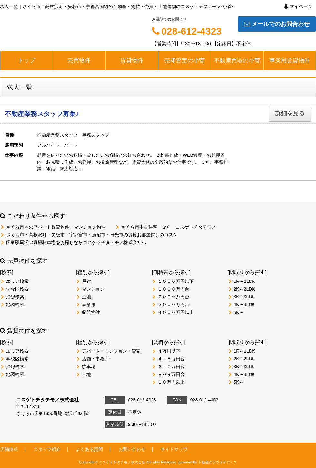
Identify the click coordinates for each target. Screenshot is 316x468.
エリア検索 (17, 281)
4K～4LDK (244, 304)
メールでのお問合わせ (277, 24)
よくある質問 (89, 449)
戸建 (86, 281)
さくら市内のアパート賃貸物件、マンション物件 (55, 226)
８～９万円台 (171, 374)
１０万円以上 (171, 382)
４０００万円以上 (176, 312)
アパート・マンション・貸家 (111, 351)
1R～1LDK (244, 281)
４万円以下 (169, 351)
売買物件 (79, 60)
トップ (26, 60)
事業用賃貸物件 (289, 60)
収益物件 (91, 312)
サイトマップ (174, 449)
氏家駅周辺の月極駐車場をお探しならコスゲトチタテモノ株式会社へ (76, 242)
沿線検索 (15, 296)
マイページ (298, 6)
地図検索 (15, 304)
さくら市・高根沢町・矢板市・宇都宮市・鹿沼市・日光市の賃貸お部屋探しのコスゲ (92, 234)
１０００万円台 (173, 289)
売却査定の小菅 (184, 60)
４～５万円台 (171, 358)
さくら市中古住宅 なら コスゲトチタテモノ (168, 226)
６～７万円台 (171, 366)
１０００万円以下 (176, 281)
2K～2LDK (244, 289)
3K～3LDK (244, 296)
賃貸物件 (131, 60)
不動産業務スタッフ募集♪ (42, 113)
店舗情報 (9, 449)
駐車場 (88, 366)
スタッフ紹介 (47, 449)
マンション (93, 289)
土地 (86, 296)
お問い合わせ (131, 449)
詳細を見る (289, 113)
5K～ (239, 312)
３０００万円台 (173, 304)
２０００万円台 (173, 296)
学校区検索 (17, 289)
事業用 (88, 304)
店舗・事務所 (95, 358)
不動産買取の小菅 (237, 60)
